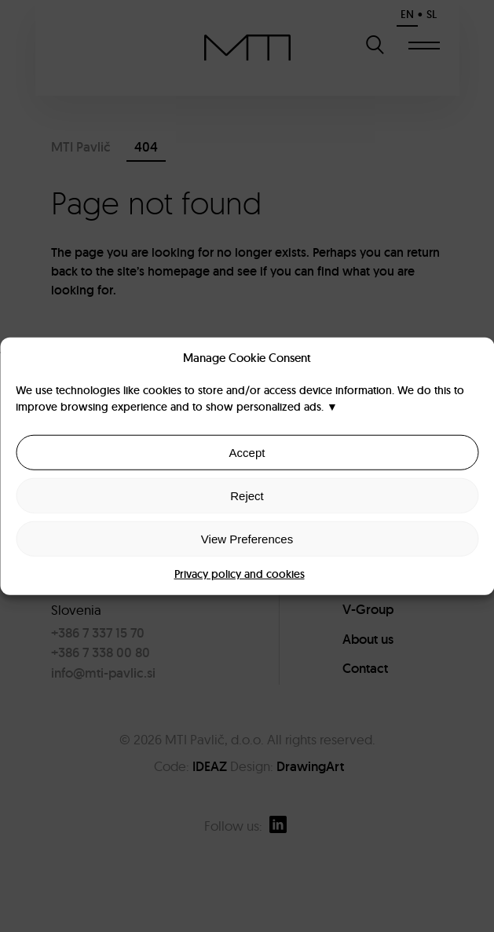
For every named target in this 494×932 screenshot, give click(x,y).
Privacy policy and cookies (239, 574)
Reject (247, 495)
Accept (247, 452)
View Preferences (247, 538)
